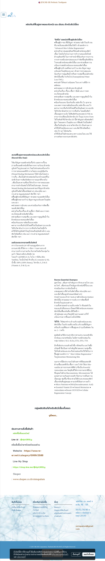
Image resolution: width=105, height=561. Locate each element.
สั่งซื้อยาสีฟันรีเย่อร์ (18, 507)
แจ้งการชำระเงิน (39, 513)
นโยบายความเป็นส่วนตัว (60, 554)
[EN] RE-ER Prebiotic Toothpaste (52, 2)
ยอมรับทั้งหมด (89, 554)
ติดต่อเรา (57, 507)
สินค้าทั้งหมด (16, 510)
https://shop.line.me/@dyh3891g (29, 467)
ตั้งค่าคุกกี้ (76, 554)
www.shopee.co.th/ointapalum (29, 479)
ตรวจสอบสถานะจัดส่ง (41, 516)
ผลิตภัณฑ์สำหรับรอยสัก (62, 513)
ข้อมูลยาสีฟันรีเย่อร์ (61, 510)
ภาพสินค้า (58, 516)
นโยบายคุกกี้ (21, 557)
